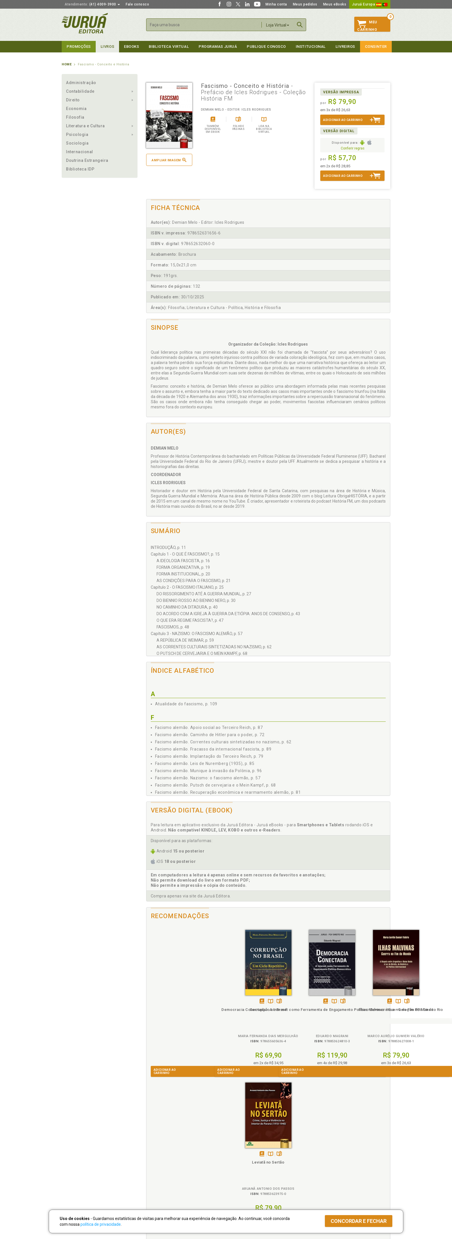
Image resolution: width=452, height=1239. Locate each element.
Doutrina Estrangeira (87, 160)
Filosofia (75, 117)
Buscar (300, 25)
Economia (76, 108)
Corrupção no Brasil (176, 1009)
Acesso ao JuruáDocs (245, 1185)
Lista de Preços (321, 1155)
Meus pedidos (305, 4)
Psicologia (77, 134)
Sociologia (77, 143)
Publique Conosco (266, 46)
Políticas (154, 1143)
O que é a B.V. (156, 1179)
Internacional (79, 151)
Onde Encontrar (75, 1173)
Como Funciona (157, 1185)
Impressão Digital (77, 1155)
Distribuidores (320, 1161)
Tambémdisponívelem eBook (170, 1001)
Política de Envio (158, 1161)
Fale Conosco (73, 1179)
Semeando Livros (241, 1155)
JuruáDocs (238, 1179)
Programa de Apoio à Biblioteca (253, 1167)
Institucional (311, 46)
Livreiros (345, 46)
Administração (81, 82)
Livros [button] (107, 46)
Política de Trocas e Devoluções (172, 1155)
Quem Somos (73, 1149)
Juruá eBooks (74, 1167)
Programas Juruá (218, 46)
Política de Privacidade (163, 1149)
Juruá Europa (369, 4)
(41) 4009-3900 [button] (92, 4)
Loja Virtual (277, 25)
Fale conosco (137, 4)
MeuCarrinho (367, 26)
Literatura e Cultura (85, 126)
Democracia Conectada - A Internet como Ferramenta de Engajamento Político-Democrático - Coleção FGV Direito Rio (237, 1019)
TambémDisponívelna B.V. (179, 1001)
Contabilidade (80, 91)
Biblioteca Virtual (164, 1173)
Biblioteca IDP (80, 169)
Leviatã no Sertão (359, 1009)
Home (66, 64)
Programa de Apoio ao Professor (254, 1161)
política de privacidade (100, 1224)
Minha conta (276, 4)
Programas (238, 1143)
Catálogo (316, 1149)
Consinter (376, 46)
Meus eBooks (334, 4)
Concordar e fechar (359, 1221)
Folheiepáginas (187, 1001)
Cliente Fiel (235, 1149)
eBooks (131, 46)
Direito (73, 100)
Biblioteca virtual (169, 46)
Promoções (79, 46)
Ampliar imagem (169, 160)
